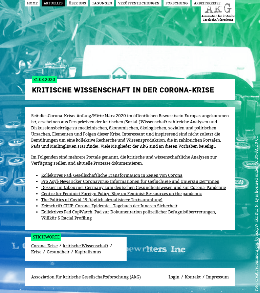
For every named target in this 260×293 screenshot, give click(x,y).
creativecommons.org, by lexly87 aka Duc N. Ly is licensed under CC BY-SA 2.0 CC (256, 209)
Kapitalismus (88, 252)
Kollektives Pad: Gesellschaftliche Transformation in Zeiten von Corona (111, 175)
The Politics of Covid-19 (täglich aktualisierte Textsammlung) (101, 200)
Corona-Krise (44, 246)
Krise (36, 252)
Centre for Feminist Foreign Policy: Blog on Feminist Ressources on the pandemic (121, 193)
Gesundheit (58, 252)
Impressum (217, 277)
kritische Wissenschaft (85, 246)
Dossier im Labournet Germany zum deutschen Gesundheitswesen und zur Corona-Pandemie (133, 187)
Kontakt (193, 277)
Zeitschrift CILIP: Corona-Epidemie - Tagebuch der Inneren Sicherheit (109, 206)
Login (174, 277)
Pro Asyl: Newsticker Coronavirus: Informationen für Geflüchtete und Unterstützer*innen (130, 181)
